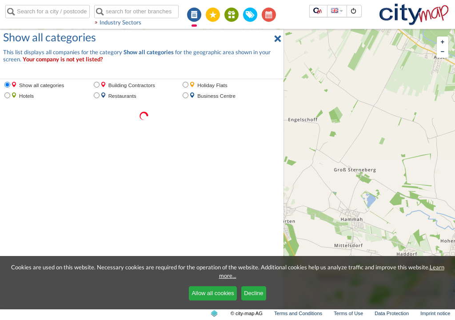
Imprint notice (435, 313)
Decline (253, 293)
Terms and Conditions (298, 313)
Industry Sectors (120, 22)
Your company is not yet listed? (63, 59)
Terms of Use (348, 313)
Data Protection (392, 313)
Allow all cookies (213, 293)
